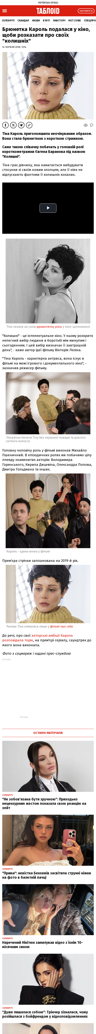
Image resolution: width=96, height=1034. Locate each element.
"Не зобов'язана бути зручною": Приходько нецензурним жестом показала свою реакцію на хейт (44, 803)
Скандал (23, 20)
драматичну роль (49, 326)
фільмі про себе (61, 626)
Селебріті (8, 20)
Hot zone (74, 20)
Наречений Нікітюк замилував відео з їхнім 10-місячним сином (42, 944)
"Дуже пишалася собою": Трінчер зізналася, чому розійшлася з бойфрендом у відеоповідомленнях (45, 1014)
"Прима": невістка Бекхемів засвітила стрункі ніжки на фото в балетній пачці (46, 875)
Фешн (36, 20)
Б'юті (46, 20)
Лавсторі (59, 20)
